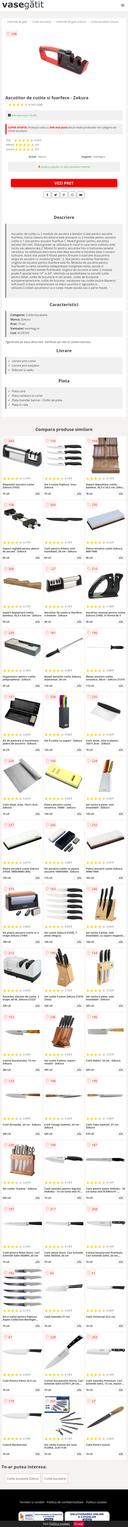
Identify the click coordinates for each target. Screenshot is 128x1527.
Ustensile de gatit (17, 21)
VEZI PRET (64, 183)
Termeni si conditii (32, 1502)
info (37, 493)
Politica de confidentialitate (65, 1502)
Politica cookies (96, 1502)
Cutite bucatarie (41, 21)
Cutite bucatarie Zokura (104, 21)
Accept (78, 1524)
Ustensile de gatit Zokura (71, 21)
